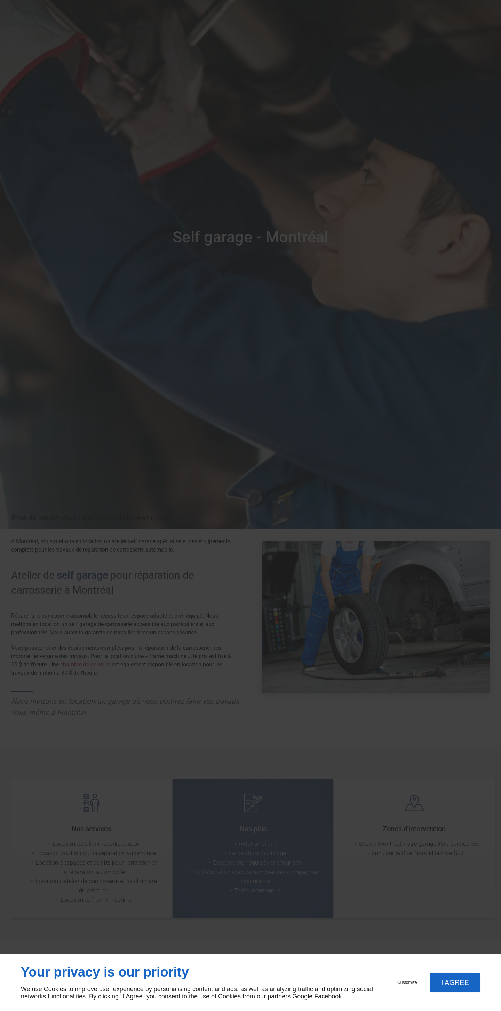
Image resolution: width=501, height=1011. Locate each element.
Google (302, 996)
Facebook (328, 996)
